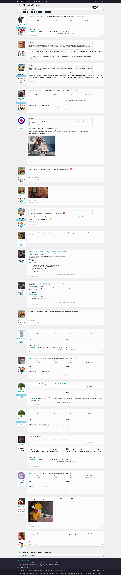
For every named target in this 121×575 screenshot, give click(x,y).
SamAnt (30, 83)
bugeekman (21, 391)
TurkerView (72, 33)
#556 (102, 429)
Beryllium (93, 570)
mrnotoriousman (21, 24)
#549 (102, 241)
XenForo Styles (51, 570)
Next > (49, 12)
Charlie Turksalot (41, 6)
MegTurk (21, 541)
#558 (102, 492)
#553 (102, 351)
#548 (102, 224)
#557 (102, 466)
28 (36, 12)
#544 (102, 111)
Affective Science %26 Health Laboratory (45, 253)
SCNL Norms (31, 90)
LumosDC (21, 259)
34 (45, 12)
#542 (102, 58)
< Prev (24, 12)
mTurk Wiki (37, 1)
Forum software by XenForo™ (28, 570)
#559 (102, 526)
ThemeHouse (36, 571)
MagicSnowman (21, 338)
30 (41, 12)
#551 (102, 304)
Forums (23, 1)
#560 (102, 544)
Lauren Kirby (31, 440)
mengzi (30, 331)
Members (29, 1)
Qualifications (31, 31)
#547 (102, 202)
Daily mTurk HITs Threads (27, 6)
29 (38, 12)
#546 (102, 179)
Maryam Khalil (32, 411)
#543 (102, 83)
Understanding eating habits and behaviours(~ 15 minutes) (47, 251)
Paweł (30, 16)
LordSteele (21, 176)
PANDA (82, 16)
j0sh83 (21, 49)
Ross (21, 240)
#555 (102, 404)
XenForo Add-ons (43, 570)
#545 (102, 161)
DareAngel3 (21, 98)
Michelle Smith (21, 365)
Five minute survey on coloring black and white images (46, 283)
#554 (102, 377)
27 (34, 12)
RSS (103, 570)
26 (32, 12)
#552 (102, 322)
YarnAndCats (21, 506)
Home (18, 1)
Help (98, 570)
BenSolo (21, 444)
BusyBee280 (21, 480)
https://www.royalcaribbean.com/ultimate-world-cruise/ (40, 124)
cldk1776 (21, 125)
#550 (102, 276)
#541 (102, 35)
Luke (29, 384)
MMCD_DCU (38, 284)
